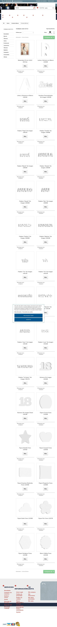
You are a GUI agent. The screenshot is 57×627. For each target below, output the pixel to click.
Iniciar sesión (51, 1)
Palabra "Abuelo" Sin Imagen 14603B (25, 202)
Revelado (31, 18)
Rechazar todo (28, 315)
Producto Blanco (15, 23)
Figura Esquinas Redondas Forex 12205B (25, 484)
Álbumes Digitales (19, 18)
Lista (54, 32)
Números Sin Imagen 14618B (46, 378)
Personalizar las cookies (27, 311)
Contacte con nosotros (41, 1)
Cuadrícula (50, 32)
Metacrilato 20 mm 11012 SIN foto (25, 61)
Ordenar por (19, 32)
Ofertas (5, 57)
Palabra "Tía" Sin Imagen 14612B (46, 272)
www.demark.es (46, 607)
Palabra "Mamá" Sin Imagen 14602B (25, 166)
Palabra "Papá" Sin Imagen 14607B (25, 131)
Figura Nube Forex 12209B (25, 518)
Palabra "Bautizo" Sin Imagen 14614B (46, 307)
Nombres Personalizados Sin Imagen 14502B (46, 96)
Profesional (37, 16)
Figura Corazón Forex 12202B (45, 448)
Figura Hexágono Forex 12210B (25, 554)
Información (21, 589)
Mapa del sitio (8, 604)
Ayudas (18, 612)
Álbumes (13, 16)
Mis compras (32, 592)
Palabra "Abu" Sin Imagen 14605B (45, 202)
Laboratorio (7, 18)
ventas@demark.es (45, 604)
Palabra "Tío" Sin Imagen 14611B (25, 272)
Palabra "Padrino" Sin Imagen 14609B (25, 237)
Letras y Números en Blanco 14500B (46, 61)
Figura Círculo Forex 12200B (45, 413)
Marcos (6, 16)
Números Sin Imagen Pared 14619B (25, 413)
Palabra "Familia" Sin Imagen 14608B (46, 131)
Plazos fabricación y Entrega (20, 602)
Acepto (28, 319)
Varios (21, 16)
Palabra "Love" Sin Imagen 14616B (45, 343)
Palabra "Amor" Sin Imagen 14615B (25, 343)
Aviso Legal (19, 592)
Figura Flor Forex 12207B (45, 518)
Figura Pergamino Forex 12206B (45, 484)
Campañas (28, 16)
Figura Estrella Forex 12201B (25, 448)
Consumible (47, 16)
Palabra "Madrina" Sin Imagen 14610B (45, 237)
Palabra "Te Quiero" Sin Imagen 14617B (25, 378)
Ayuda (6, 599)
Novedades (6, 33)
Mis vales (31, 601)
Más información (18, 311)
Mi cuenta (30, 588)
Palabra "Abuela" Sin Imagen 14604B (46, 166)
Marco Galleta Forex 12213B (45, 554)
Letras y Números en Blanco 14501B (25, 96)
